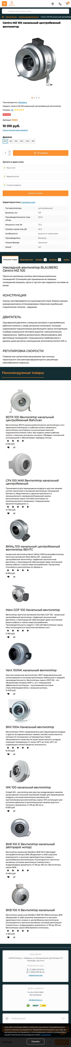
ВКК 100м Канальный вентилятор (30, 727)
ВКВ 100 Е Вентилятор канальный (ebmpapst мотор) (30, 845)
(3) (12, 110)
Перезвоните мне (35, 975)
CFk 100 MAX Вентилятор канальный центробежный (32, 482)
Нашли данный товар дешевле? (15, 130)
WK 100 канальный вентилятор (28, 787)
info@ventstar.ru (35, 1000)
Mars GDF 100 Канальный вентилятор (33, 610)
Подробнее (46, 1035)
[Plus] (9, 151)
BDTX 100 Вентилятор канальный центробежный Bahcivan (30, 418)
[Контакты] (60, 3)
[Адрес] (52, 3)
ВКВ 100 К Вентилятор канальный (30, 910)
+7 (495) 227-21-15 (36, 969)
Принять (35, 1041)
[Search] (4, 11)
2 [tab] (34, 97)
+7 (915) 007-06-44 (36, 972)
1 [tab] (32, 97)
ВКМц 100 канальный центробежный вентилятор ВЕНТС (33, 548)
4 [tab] (39, 97)
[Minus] (9, 154)
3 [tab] (36, 97)
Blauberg (23, 102)
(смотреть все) (28, 202)
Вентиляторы (11, 17)
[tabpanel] (35, 62)
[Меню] (4, 3)
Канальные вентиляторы (28, 17)
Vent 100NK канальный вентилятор (31, 670)
